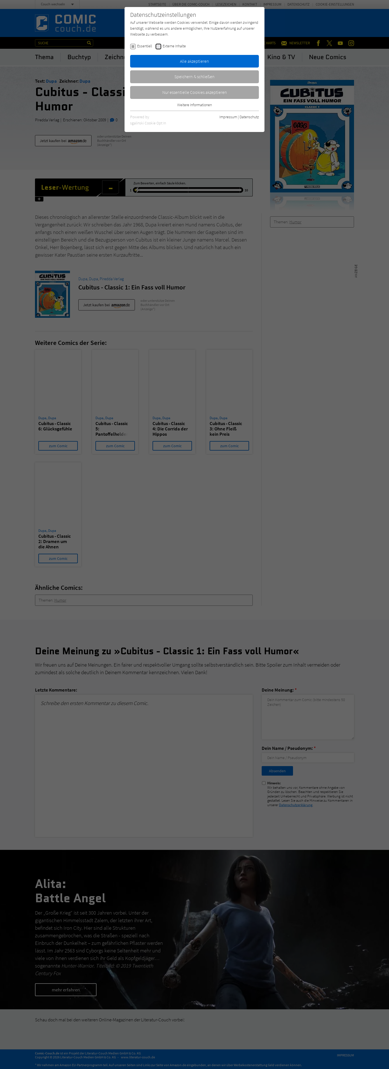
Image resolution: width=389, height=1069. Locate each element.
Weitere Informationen (194, 104)
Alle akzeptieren (194, 61)
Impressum (228, 116)
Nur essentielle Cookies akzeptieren (194, 92)
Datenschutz (249, 116)
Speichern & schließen (194, 76)
